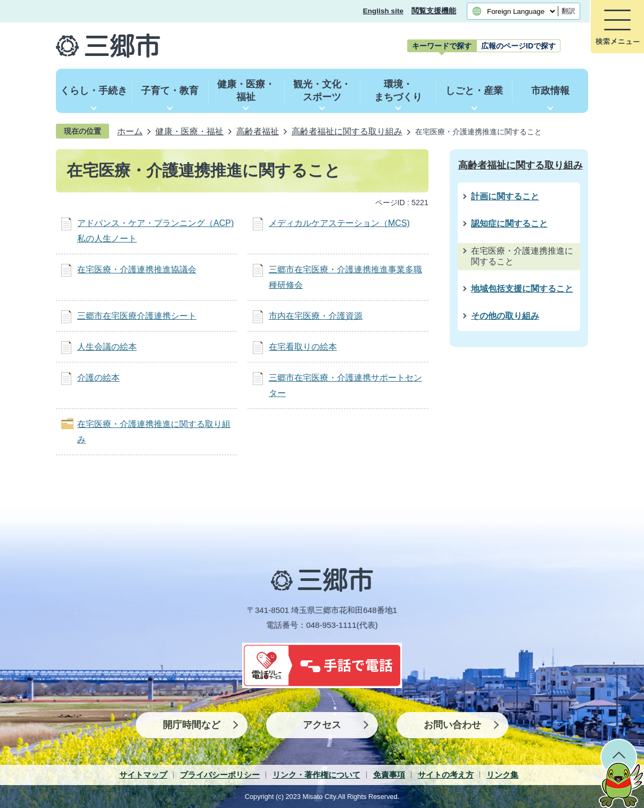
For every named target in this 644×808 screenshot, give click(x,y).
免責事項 (389, 774)
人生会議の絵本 (107, 346)
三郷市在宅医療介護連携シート (136, 315)
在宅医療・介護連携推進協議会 (136, 269)
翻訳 (568, 11)
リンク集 (502, 774)
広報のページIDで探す (518, 46)
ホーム (130, 131)
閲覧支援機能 (433, 11)
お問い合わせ (452, 725)
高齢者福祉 (257, 131)
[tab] (441, 46)
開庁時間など (191, 725)
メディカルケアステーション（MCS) (339, 223)
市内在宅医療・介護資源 (315, 315)
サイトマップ (143, 774)
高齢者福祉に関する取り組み (347, 131)
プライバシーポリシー (220, 774)
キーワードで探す (442, 46)
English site (383, 11)
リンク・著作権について (316, 774)
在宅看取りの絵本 (303, 346)
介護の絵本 (98, 377)
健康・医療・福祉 (189, 131)
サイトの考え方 (446, 774)
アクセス (322, 725)
